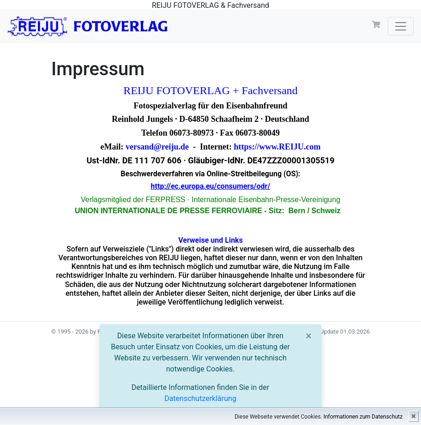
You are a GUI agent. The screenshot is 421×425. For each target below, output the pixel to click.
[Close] (308, 336)
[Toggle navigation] (401, 26)
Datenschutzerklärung (200, 398)
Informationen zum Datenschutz (363, 416)
